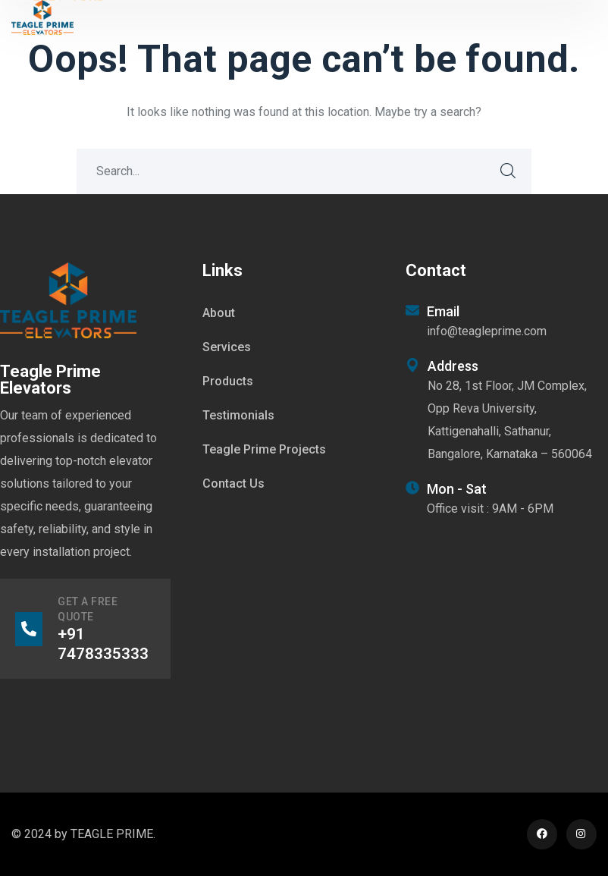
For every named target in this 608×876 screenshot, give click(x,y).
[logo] (42, 16)
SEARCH (508, 171)
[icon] (542, 834)
